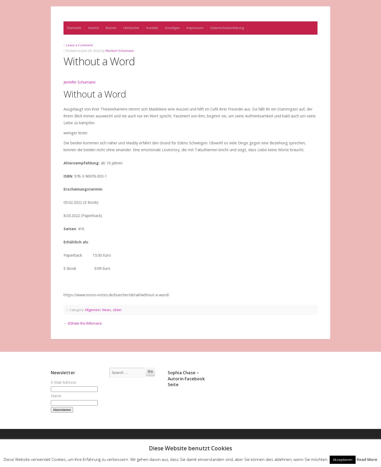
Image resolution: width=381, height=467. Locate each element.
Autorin (93, 28)
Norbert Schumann (120, 51)
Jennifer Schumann (80, 82)
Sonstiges (172, 28)
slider (117, 309)
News (106, 309)
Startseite (74, 28)
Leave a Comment (79, 45)
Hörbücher (131, 28)
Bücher (111, 28)
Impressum (195, 28)
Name (56, 395)
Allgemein (93, 309)
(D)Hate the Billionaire (85, 323)
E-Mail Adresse (63, 382)
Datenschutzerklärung (227, 28)
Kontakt (152, 28)
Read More (367, 459)
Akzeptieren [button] (342, 459)
